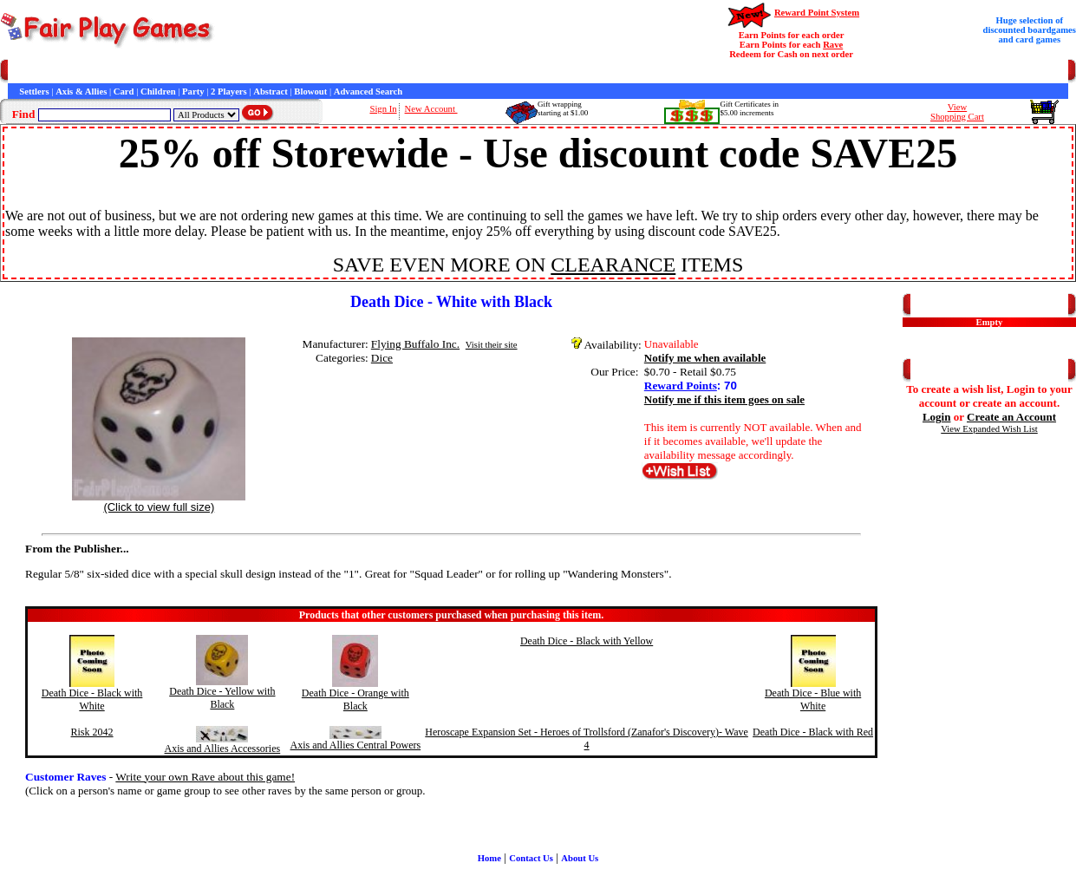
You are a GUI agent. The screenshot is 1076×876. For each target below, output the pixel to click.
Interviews (380, 71)
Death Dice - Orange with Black (355, 699)
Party (193, 91)
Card (124, 91)
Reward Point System (816, 12)
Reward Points (680, 385)
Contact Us (170, 71)
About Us (579, 858)
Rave (833, 44)
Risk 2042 (92, 732)
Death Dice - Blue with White (813, 699)
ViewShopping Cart (957, 111)
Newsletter (477, 71)
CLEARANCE (613, 264)
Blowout (310, 91)
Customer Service (107, 71)
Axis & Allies (81, 91)
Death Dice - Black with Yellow (586, 641)
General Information (240, 71)
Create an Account (1011, 416)
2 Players (229, 91)
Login (937, 416)
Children (158, 91)
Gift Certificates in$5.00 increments (749, 108)
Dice (382, 357)
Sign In (382, 109)
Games (51, 71)
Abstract (270, 91)
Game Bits (428, 71)
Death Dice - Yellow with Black (222, 697)
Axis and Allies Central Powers (355, 745)
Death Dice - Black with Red (813, 732)
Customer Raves (320, 71)
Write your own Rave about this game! (205, 776)
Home (19, 71)
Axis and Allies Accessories (223, 748)
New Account (431, 109)
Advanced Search (368, 91)
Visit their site (492, 345)
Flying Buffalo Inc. (415, 343)
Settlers (34, 91)
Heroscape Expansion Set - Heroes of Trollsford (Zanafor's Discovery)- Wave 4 (586, 738)
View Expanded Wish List (989, 429)
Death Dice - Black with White (92, 699)
